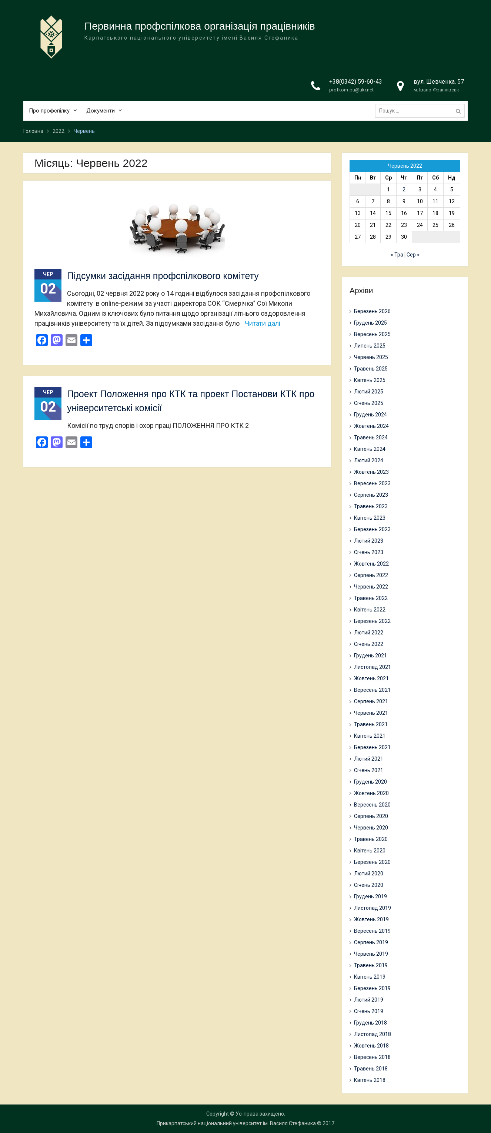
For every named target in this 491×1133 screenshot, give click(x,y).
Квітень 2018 (369, 1080)
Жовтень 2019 (371, 919)
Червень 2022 (371, 587)
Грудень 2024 (370, 415)
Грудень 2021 (370, 655)
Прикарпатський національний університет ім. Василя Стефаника (236, 1123)
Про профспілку (49, 110)
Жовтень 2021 (371, 678)
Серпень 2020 (371, 816)
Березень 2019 (372, 988)
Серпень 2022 (371, 575)
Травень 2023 (371, 506)
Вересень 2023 (372, 483)
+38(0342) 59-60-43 (355, 81)
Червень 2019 (371, 954)
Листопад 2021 (372, 667)
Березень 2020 (372, 862)
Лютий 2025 (368, 392)
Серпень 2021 (371, 701)
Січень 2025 (368, 403)
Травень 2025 (371, 369)
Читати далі (262, 323)
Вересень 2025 (372, 334)
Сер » (413, 255)
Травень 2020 (371, 839)
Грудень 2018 (370, 1023)
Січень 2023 (368, 552)
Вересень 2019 (372, 931)
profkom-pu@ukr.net (351, 90)
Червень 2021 (371, 713)
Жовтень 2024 (371, 426)
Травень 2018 (371, 1069)
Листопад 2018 (372, 1034)
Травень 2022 (371, 598)
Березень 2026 (372, 311)
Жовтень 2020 (371, 793)
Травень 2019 (371, 965)
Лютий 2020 (368, 873)
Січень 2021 (368, 770)
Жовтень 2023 (371, 472)
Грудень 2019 (370, 896)
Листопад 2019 (372, 908)
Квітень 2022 (369, 610)
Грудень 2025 (370, 323)
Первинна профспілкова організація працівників (199, 26)
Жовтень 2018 (371, 1046)
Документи (100, 110)
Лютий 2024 (368, 460)
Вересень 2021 (372, 690)
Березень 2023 (372, 529)
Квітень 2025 (369, 380)
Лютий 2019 (368, 1000)
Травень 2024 (371, 437)
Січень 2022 (368, 644)
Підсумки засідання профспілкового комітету (163, 276)
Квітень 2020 (369, 851)
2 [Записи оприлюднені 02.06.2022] (404, 189)
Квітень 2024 (369, 449)
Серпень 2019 (371, 942)
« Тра (397, 255)
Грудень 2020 (370, 782)
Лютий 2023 (368, 541)
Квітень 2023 (369, 518)
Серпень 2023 (371, 495)
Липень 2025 (369, 346)
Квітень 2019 (369, 977)
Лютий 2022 (368, 633)
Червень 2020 (371, 828)
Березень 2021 (372, 747)
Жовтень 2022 (371, 564)
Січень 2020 (368, 885)
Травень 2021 (371, 724)
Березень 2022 (372, 621)
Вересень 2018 (372, 1057)
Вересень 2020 (372, 805)
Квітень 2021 (369, 736)
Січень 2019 (368, 1011)
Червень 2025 (371, 357)
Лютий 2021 (368, 759)
